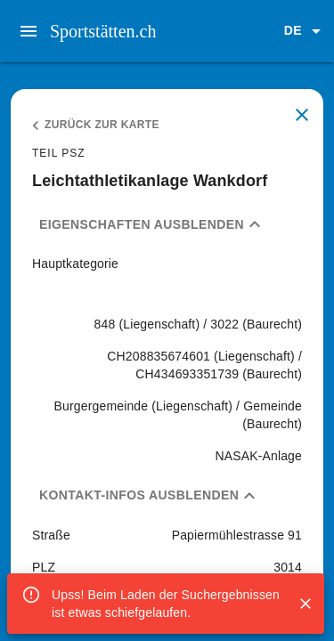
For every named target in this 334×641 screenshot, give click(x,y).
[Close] (305, 603)
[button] (305, 31)
